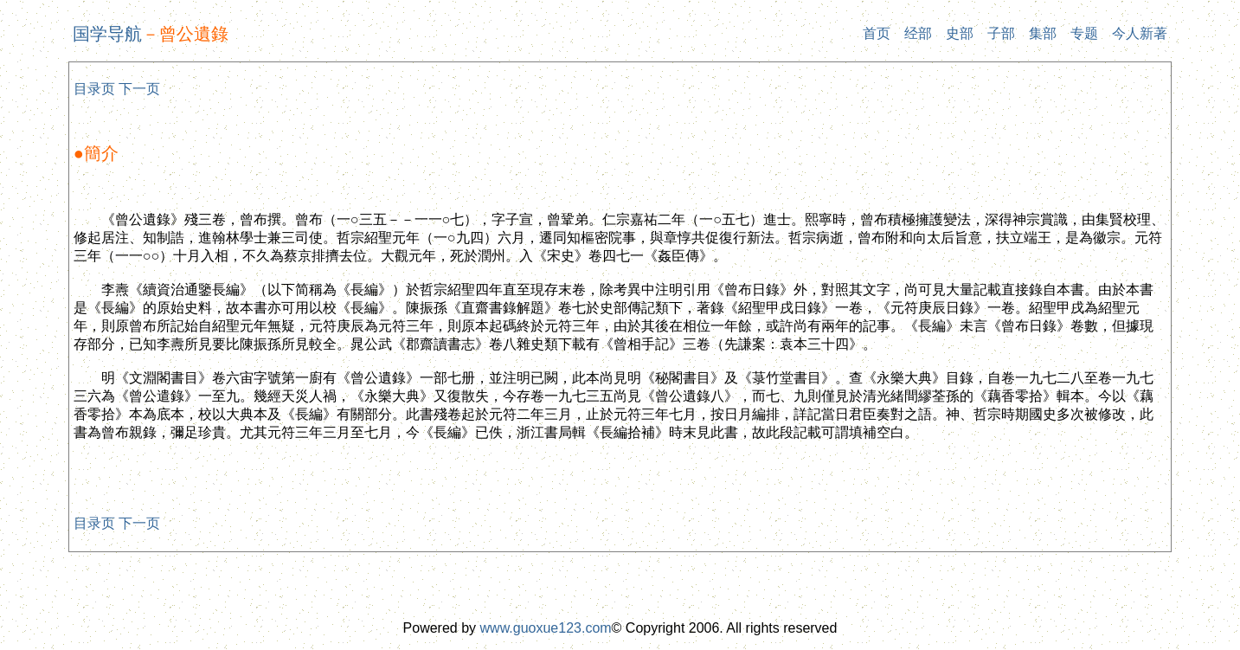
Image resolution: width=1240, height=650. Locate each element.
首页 (876, 33)
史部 (959, 33)
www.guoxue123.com (546, 628)
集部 (1043, 33)
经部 (918, 33)
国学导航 (107, 33)
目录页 (94, 88)
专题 (1084, 33)
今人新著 (1139, 33)
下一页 (139, 88)
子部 (1001, 33)
